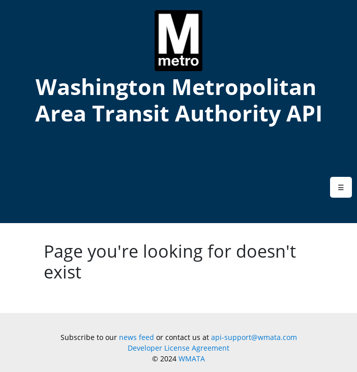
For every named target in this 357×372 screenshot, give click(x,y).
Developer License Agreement (178, 348)
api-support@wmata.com (254, 337)
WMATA (191, 358)
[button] (341, 187)
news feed (136, 337)
